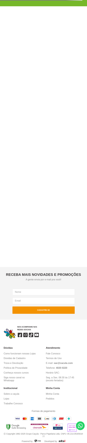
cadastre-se (43, 310)
